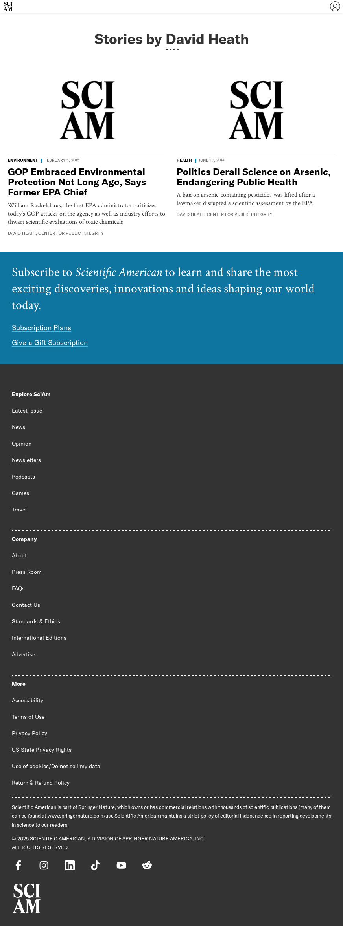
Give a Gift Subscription (50, 342)
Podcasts (23, 476)
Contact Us (26, 604)
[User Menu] (335, 6)
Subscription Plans (41, 327)
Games (20, 493)
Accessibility (27, 700)
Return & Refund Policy (41, 782)
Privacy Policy (29, 733)
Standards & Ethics (36, 621)
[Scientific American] (8, 6)
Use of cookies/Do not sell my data (56, 766)
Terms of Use (28, 716)
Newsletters (26, 460)
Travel (19, 509)
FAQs (18, 588)
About (19, 555)
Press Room (27, 571)
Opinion (21, 443)
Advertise (23, 654)
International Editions (39, 637)
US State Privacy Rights (42, 749)
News (18, 427)
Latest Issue (27, 410)
